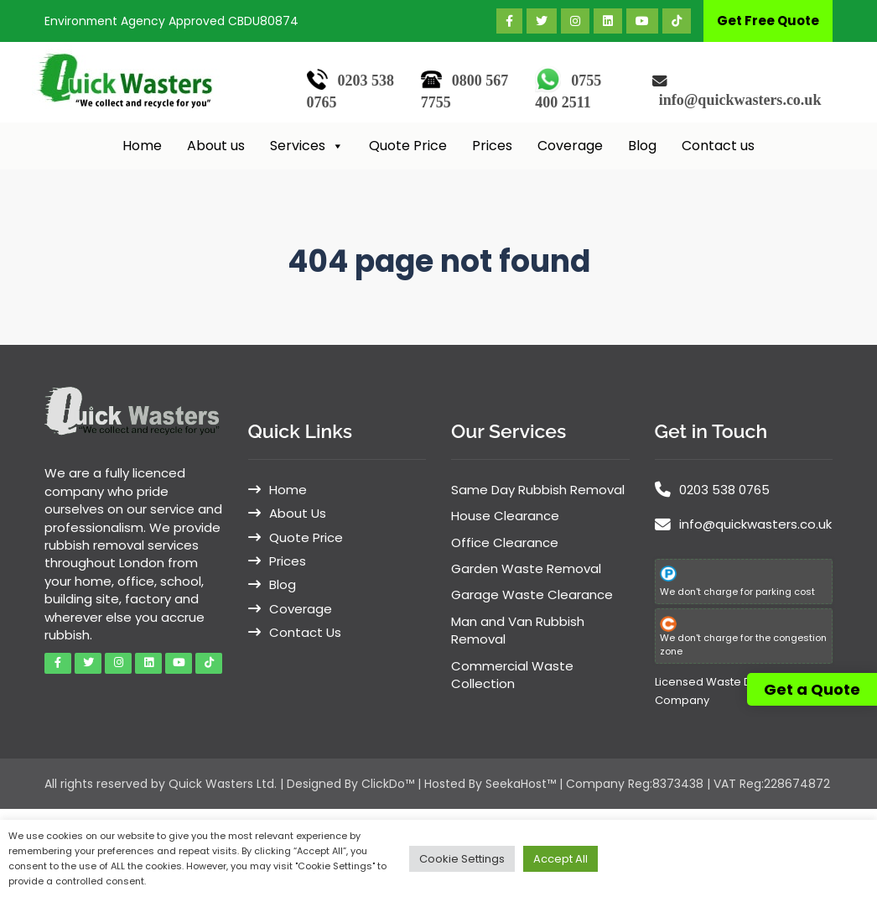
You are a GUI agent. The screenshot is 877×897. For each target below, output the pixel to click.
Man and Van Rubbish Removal (517, 630)
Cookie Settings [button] (462, 859)
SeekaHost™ (520, 783)
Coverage (570, 145)
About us (216, 145)
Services (307, 146)
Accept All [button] (560, 859)
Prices (492, 145)
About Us (297, 513)
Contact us (718, 145)
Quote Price (408, 145)
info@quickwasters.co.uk (740, 99)
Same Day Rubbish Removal (538, 489)
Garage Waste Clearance (532, 594)
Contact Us (305, 632)
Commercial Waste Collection (512, 674)
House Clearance (505, 515)
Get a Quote (812, 689)
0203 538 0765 (724, 489)
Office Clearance (504, 542)
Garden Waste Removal (526, 568)
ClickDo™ (387, 783)
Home (142, 145)
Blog (642, 145)
